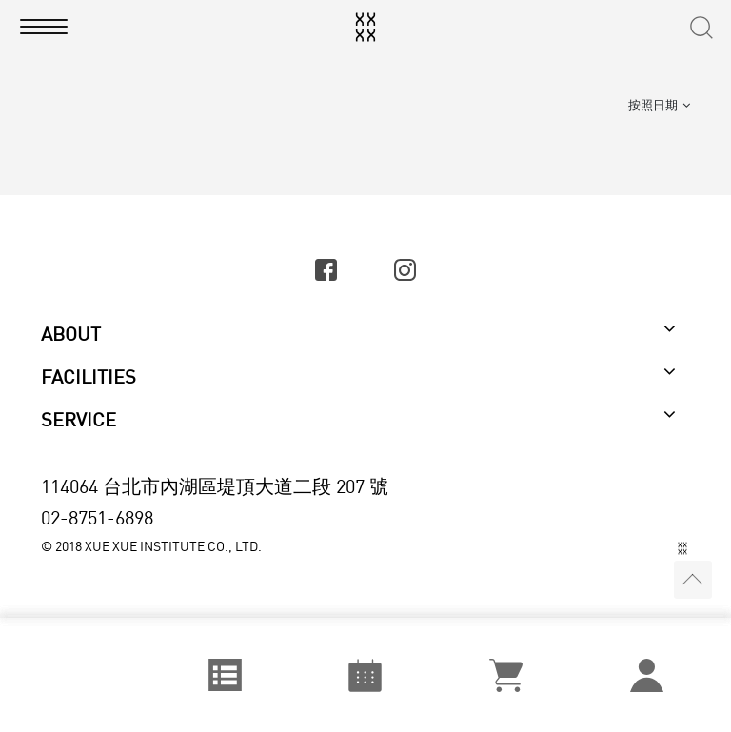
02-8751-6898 (97, 516)
